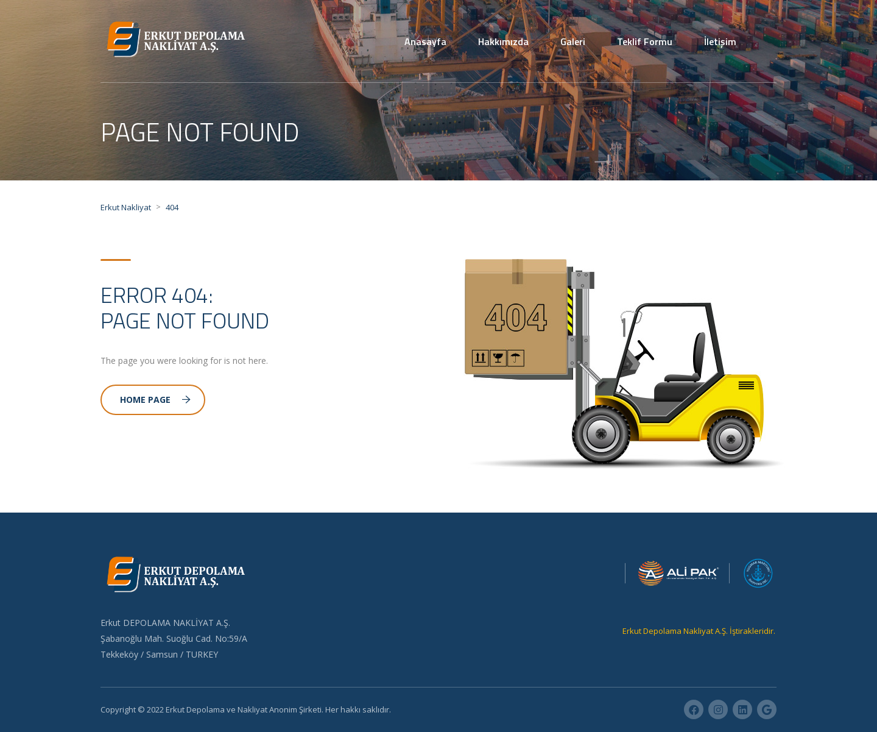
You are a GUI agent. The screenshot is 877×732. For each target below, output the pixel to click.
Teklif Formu (644, 41)
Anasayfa (425, 41)
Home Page (155, 399)
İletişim (720, 41)
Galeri (572, 41)
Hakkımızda (503, 41)
